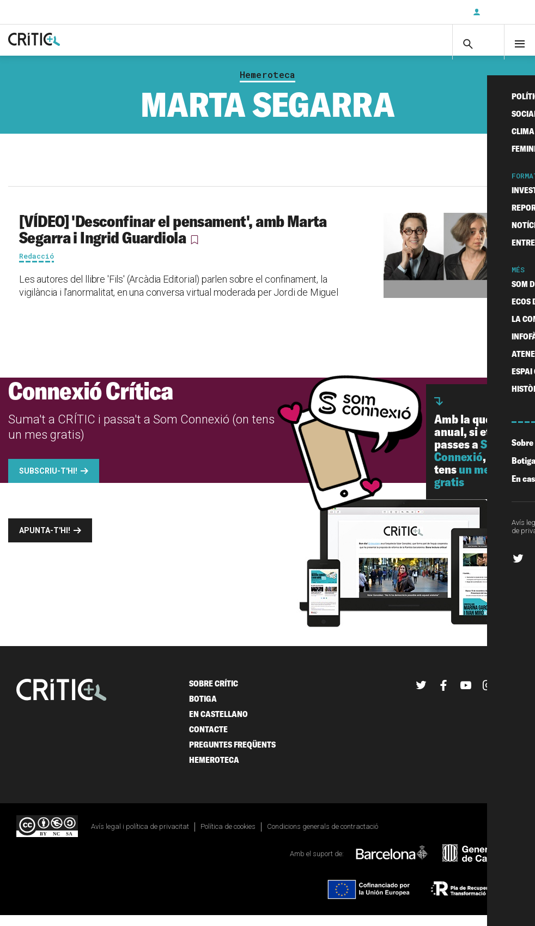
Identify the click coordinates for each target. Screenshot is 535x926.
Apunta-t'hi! (44, 540)
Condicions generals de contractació (322, 837)
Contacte (208, 739)
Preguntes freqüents (232, 755)
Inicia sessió (502, 12)
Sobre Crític (213, 694)
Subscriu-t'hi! (48, 481)
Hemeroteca (267, 85)
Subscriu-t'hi (429, 12)
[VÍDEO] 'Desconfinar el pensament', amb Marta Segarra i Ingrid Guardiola (173, 240)
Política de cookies (228, 837)
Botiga (203, 709)
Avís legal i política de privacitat (140, 837)
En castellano (218, 724)
